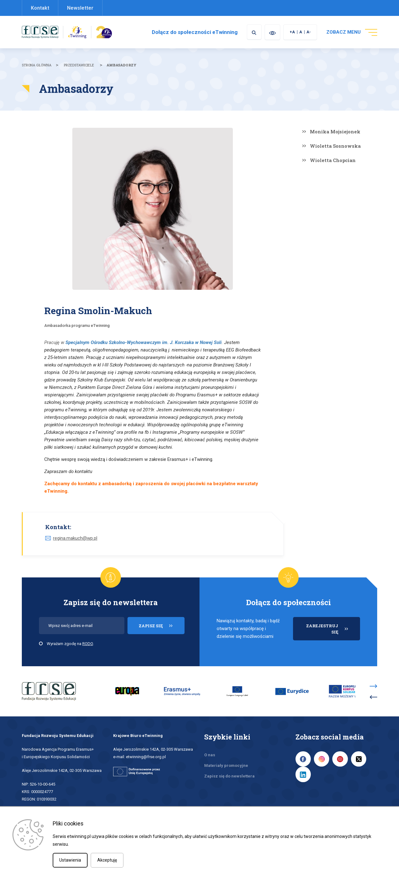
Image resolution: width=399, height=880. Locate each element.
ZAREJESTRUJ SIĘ (333, 632)
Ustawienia (70, 860)
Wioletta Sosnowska (335, 146)
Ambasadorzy (122, 65)
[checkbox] (41, 643)
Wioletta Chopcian (333, 160)
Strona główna (36, 65)
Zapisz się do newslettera (229, 776)
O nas (209, 755)
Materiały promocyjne (226, 765)
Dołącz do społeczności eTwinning (194, 32)
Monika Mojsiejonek (335, 131)
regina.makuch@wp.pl (75, 538)
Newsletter (80, 8)
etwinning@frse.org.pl (146, 756)
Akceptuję (107, 860)
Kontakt (40, 8)
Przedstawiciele (79, 65)
